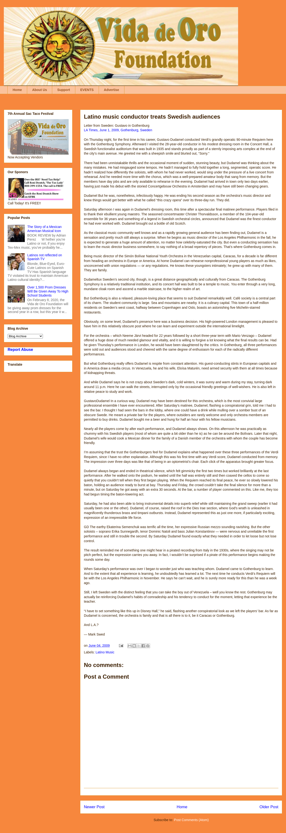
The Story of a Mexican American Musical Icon (44, 229)
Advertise (111, 90)
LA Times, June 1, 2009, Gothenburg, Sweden (118, 130)
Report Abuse (20, 349)
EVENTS (87, 90)
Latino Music (105, 652)
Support (63, 90)
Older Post (269, 807)
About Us (39, 90)
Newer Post (94, 807)
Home (17, 90)
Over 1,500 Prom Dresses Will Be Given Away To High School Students (47, 291)
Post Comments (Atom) (191, 820)
